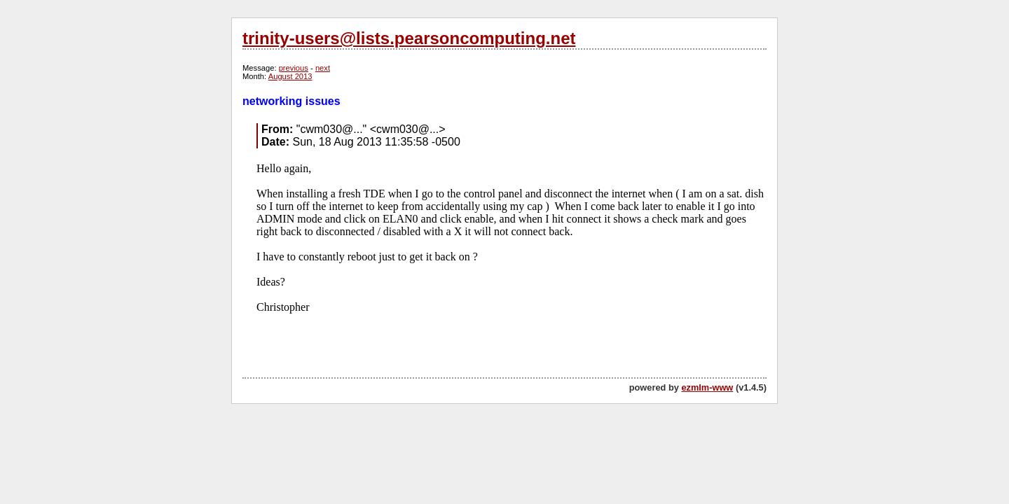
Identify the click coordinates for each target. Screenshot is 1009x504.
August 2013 (290, 76)
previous (293, 68)
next (322, 68)
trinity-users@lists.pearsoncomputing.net (408, 38)
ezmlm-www (707, 387)
